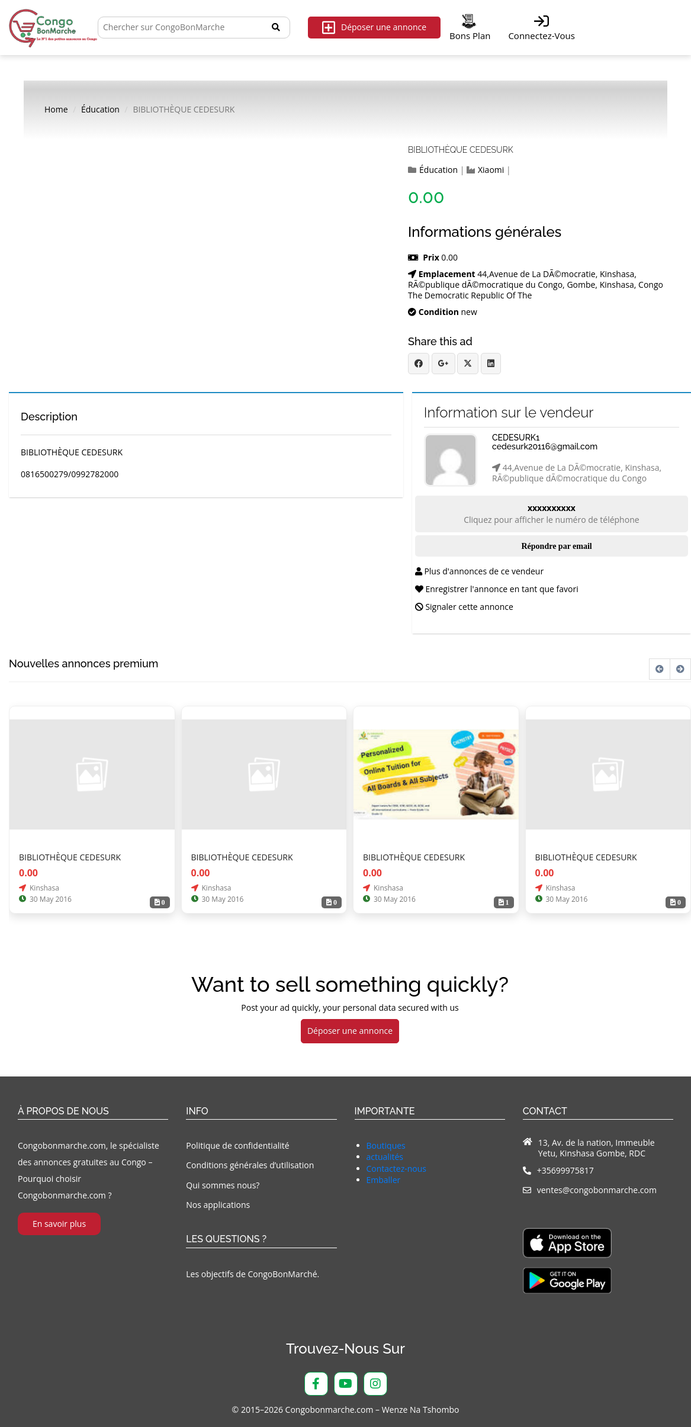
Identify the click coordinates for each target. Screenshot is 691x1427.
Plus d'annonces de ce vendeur (479, 571)
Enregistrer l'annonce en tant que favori (496, 588)
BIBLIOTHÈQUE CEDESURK (460, 150)
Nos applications (218, 1204)
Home (56, 109)
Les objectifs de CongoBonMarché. (252, 1274)
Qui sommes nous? (222, 1185)
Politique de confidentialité (237, 1145)
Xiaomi (491, 170)
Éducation (100, 109)
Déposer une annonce (374, 27)
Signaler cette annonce (464, 606)
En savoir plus (59, 1223)
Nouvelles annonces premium (83, 664)
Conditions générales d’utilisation (250, 1165)
